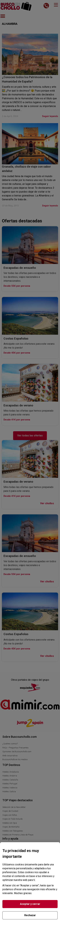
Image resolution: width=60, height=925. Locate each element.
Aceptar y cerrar (30, 904)
